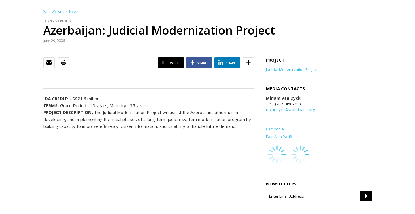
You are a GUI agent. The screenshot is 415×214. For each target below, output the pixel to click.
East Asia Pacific (280, 136)
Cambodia (275, 129)
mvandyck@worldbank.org (290, 109)
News (73, 11)
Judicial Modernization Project (292, 69)
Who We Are (53, 11)
